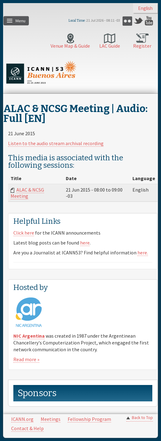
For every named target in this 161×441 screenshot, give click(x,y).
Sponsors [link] (37, 393)
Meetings (50, 419)
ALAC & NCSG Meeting (27, 193)
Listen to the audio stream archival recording (56, 143)
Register (142, 46)
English (145, 8)
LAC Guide (109, 46)
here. (142, 252)
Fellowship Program (89, 419)
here (85, 243)
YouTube (149, 21)
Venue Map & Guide (70, 46)
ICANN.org (22, 419)
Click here (23, 233)
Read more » (26, 359)
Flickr (127, 21)
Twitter (138, 21)
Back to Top (142, 417)
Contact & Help (27, 428)
